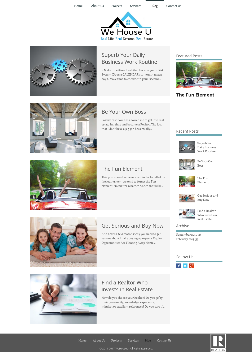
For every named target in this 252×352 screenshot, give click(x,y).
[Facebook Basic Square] (178, 265)
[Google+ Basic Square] (191, 265)
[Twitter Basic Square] (185, 265)
